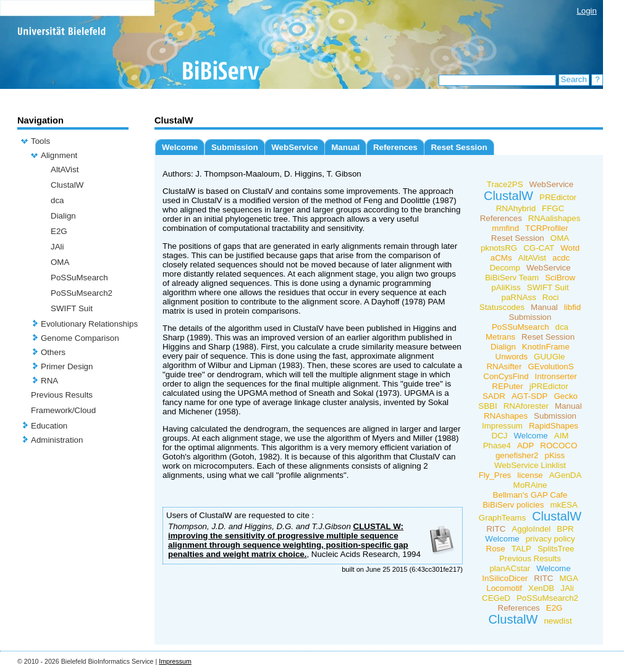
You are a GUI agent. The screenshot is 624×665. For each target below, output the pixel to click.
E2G (59, 231)
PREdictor (557, 197)
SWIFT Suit (72, 308)
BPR (565, 528)
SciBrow (560, 277)
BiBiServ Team (512, 277)
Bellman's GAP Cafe (530, 495)
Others (53, 352)
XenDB (541, 588)
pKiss (555, 455)
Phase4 (497, 445)
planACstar (509, 568)
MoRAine (530, 485)
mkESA (563, 504)
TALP (521, 548)
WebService (294, 147)
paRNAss (519, 297)
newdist (557, 620)
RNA (49, 380)
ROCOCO (558, 445)
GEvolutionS (550, 366)
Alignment (59, 155)
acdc (561, 257)
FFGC (553, 208)
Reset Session (459, 147)
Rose (495, 548)
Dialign (63, 215)
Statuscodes (502, 307)
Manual (345, 147)
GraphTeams (502, 517)
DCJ (500, 435)
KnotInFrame (546, 346)
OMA (60, 262)
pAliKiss (505, 287)
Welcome (180, 147)
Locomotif (504, 588)
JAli (57, 246)
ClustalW (67, 185)
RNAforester (526, 406)
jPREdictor (548, 386)
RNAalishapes (554, 218)
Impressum (502, 425)
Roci (550, 297)
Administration (57, 440)
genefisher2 (517, 455)
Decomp (504, 267)
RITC (495, 528)
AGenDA (565, 475)
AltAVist (64, 169)
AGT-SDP (530, 396)
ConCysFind (505, 376)
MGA (568, 578)
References (395, 147)
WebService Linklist (530, 465)
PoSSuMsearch (79, 277)
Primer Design (67, 366)
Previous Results (62, 394)
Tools (40, 141)
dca (57, 200)
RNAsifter (503, 366)
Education (49, 425)
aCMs (501, 257)
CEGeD (496, 598)
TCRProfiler (546, 228)
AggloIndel (531, 528)
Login (586, 10)
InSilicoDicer (505, 578)
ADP (525, 445)
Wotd (570, 248)
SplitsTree (556, 548)
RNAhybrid (516, 208)
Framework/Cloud (63, 410)
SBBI (487, 406)
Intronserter (556, 376)
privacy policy (550, 538)
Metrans (500, 336)
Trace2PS (505, 184)
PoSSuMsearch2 (81, 293)
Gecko (566, 396)
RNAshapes (506, 415)
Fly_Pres (495, 475)
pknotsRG (499, 248)
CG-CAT (538, 248)
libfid (572, 307)
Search (574, 79)
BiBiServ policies (513, 504)
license (530, 475)
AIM (561, 435)
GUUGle (549, 356)
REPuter (507, 386)
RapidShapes (553, 425)
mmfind (505, 228)
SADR (494, 396)
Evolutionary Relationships (89, 323)
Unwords (511, 356)
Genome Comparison (80, 338)
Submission (234, 147)
